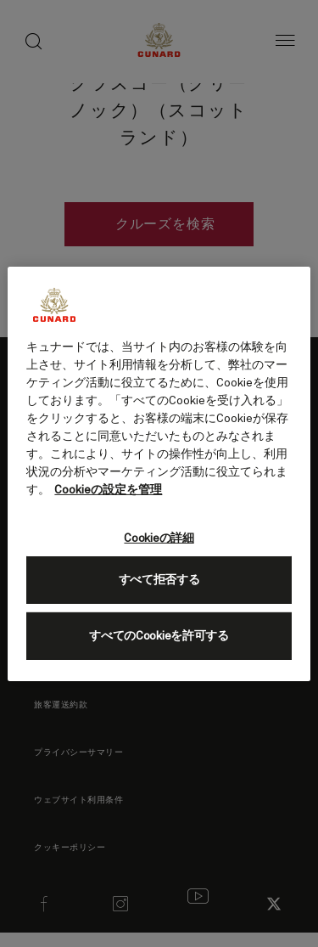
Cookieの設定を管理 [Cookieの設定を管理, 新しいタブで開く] (108, 489)
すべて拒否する (159, 580)
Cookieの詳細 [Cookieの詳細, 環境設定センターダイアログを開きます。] (158, 538)
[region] (159, 473)
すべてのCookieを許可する (158, 636)
